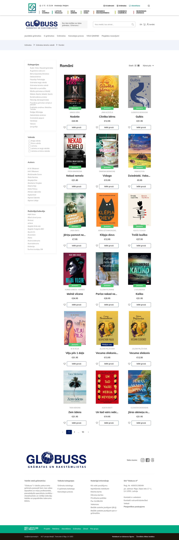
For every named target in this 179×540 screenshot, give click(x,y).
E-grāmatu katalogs (66, 488)
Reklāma (55, 529)
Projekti (47, 529)
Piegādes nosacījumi (110, 36)
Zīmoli (85, 529)
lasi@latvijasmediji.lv (31, 536)
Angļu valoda (35, 141)
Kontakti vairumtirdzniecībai (136, 500)
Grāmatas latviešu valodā (45, 45)
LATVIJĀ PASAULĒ (58, 12)
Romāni (61, 45)
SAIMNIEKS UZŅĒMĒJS (122, 12)
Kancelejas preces (76, 36)
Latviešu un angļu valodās (40, 148)
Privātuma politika (98, 498)
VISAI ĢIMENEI (93, 36)
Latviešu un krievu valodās (40, 151)
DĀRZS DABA (86, 12)
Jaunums (75, 108)
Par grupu (94, 529)
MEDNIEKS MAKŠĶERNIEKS (102, 12)
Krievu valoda (36, 143)
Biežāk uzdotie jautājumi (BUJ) (103, 507)
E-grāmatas (49, 36)
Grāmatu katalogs (65, 485)
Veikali (126, 503)
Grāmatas (61, 36)
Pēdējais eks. (107, 345)
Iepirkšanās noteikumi (100, 488)
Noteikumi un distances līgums (123, 536)
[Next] (88, 432)
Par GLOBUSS (97, 501)
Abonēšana (66, 529)
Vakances (95, 504)
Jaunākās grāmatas (32, 36)
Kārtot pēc (147, 66)
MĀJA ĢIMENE (74, 12)
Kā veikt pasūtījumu (99, 485)
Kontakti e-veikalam (132, 497)
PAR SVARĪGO (45, 12)
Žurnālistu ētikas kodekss (145, 536)
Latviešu (34, 146)
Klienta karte (96, 492)
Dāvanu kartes (97, 495)
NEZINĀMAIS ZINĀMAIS (141, 12)
